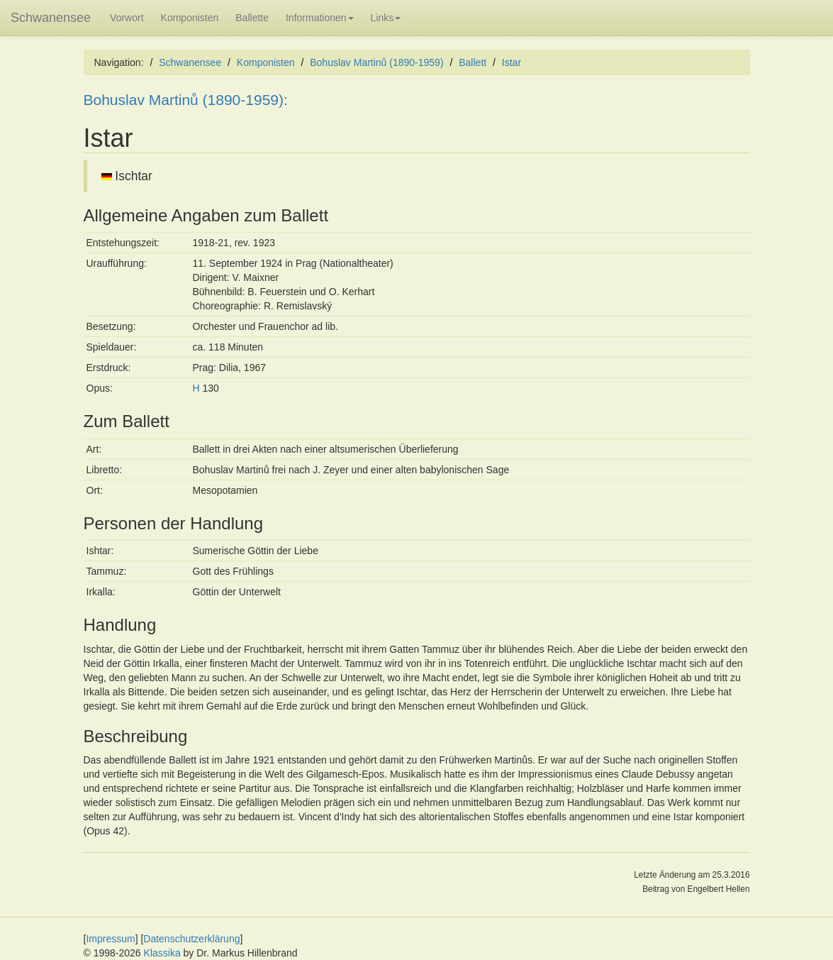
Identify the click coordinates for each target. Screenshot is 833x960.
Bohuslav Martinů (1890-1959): (186, 100)
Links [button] (386, 17)
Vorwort (126, 17)
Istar (511, 62)
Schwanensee (51, 18)
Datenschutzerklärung (191, 938)
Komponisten (190, 17)
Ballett (472, 62)
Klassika (162, 953)
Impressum (110, 938)
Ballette (252, 17)
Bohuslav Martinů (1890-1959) (376, 62)
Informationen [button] (320, 17)
